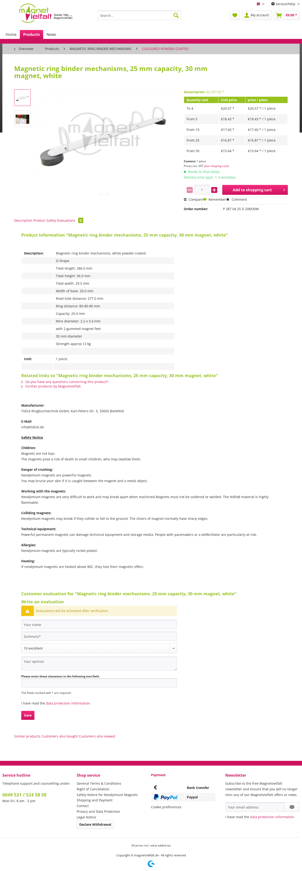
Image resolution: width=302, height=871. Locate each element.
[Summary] (99, 636)
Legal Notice (86, 817)
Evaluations (70, 220)
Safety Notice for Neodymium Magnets (107, 794)
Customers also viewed (97, 736)
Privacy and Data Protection (98, 811)
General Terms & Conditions (99, 783)
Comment (236, 199)
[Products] (31, 34)
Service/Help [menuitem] (283, 4)
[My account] (257, 15)
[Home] (11, 34)
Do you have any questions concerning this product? (64, 381)
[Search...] (139, 15)
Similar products (27, 736)
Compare (193, 199)
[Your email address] (255, 807)
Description (23, 220)
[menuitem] (139, 18)
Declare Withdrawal (95, 824)
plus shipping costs (216, 166)
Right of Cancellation (93, 789)
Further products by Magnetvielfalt (51, 386)
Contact (83, 806)
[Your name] (99, 624)
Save (28, 715)
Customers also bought (59, 736)
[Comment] (99, 648)
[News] (51, 34)
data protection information (68, 703)
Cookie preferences (166, 807)
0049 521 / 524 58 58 (24, 795)
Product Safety (44, 220)
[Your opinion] (99, 664)
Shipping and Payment (95, 800)
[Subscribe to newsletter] (292, 807)
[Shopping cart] (287, 15)
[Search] (176, 15)
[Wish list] (235, 15)
